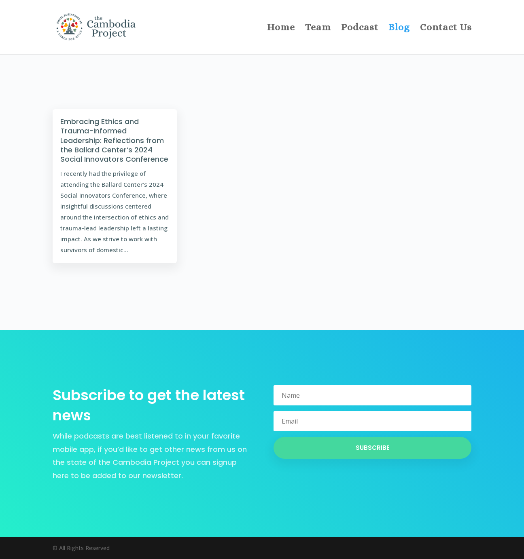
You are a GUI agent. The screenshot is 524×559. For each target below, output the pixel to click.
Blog (399, 28)
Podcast (359, 28)
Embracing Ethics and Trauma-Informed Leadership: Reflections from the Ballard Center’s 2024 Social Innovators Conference (114, 140)
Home (281, 28)
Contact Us (446, 28)
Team (318, 28)
